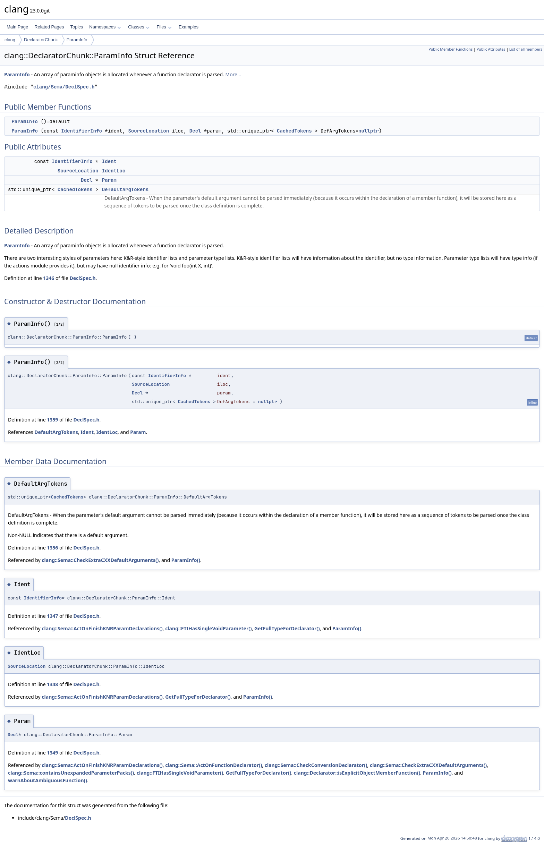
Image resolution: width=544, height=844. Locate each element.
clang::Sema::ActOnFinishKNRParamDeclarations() (102, 628)
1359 (52, 419)
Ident (109, 161)
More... (233, 74)
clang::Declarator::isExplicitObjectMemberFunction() (357, 772)
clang (10, 39)
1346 (48, 278)
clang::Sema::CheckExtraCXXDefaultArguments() (100, 560)
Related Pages (49, 26)
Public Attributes (491, 49)
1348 (52, 684)
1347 (52, 616)
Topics (76, 26)
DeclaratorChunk (41, 39)
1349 (52, 752)
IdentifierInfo (81, 131)
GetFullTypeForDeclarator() (287, 628)
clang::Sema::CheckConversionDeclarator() (316, 765)
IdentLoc (113, 171)
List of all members (525, 49)
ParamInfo (77, 39)
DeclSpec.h (82, 278)
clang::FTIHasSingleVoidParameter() (208, 628)
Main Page (17, 26)
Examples (188, 26)
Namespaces (105, 26)
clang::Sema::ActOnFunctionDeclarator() (213, 765)
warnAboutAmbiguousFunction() (47, 780)
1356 (52, 547)
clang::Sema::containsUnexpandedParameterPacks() (71, 772)
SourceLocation (148, 131)
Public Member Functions (450, 49)
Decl (195, 131)
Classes (139, 26)
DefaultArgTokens (125, 189)
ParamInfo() (185, 560)
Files (163, 26)
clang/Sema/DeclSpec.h (63, 87)
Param (109, 180)
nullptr (368, 131)
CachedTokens (294, 131)
